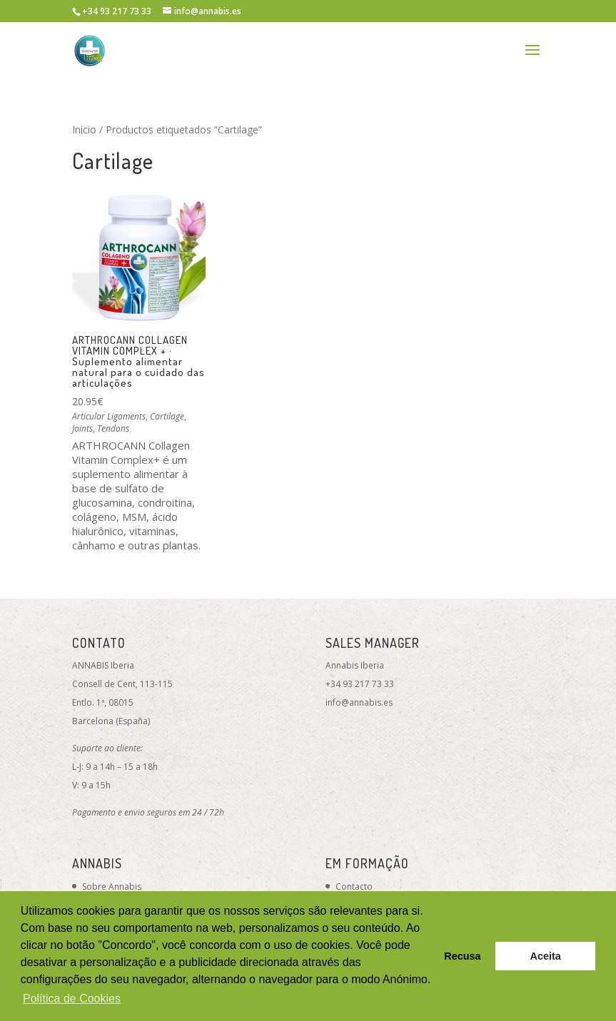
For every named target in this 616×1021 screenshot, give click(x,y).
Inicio (84, 129)
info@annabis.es (359, 702)
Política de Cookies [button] (72, 998)
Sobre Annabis (111, 886)
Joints (82, 428)
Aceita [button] (545, 956)
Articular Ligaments (109, 416)
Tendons (113, 428)
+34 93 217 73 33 (359, 684)
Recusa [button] (462, 956)
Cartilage (167, 416)
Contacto (354, 886)
